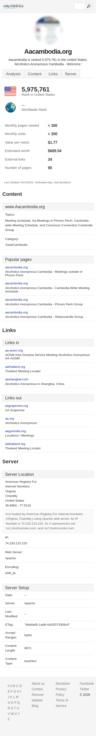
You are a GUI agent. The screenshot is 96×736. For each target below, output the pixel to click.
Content (35, 74)
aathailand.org (15, 366)
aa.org (9, 418)
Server (70, 74)
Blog (35, 706)
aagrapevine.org (16, 405)
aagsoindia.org (15, 431)
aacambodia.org (16, 267)
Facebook (87, 683)
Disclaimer (63, 683)
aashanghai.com (16, 379)
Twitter (84, 689)
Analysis (13, 74)
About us (38, 683)
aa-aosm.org (14, 350)
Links (53, 74)
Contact (37, 689)
